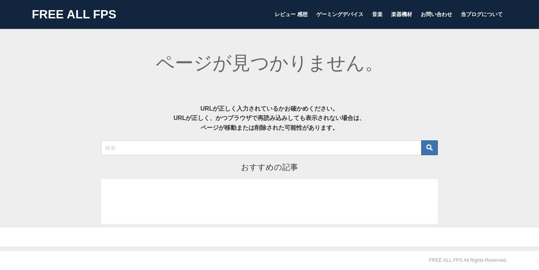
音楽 (377, 14)
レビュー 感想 (291, 14)
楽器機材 (401, 14)
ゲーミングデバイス (339, 14)
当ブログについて (482, 14)
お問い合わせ (436, 14)
